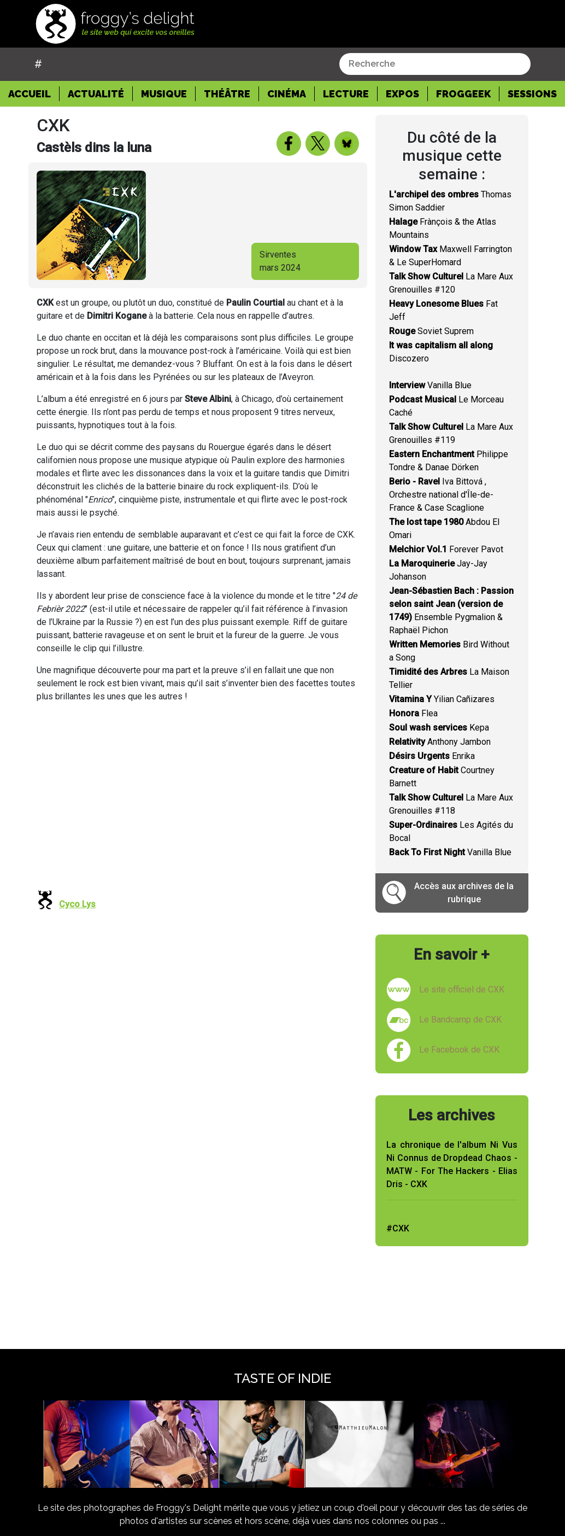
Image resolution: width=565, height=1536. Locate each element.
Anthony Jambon (440, 742)
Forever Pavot (446, 549)
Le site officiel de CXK (461, 989)
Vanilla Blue (430, 385)
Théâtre (227, 94)
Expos (402, 94)
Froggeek (463, 94)
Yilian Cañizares (442, 699)
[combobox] (435, 64)
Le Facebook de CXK (459, 1049)
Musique (164, 94)
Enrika (432, 756)
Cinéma (286, 94)
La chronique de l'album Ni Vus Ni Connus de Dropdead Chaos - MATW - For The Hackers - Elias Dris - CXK (451, 1164)
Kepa (439, 727)
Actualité (96, 94)
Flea (413, 713)
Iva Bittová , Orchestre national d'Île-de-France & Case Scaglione (441, 494)
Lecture (346, 94)
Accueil (34, 93)
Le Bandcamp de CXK (460, 1019)
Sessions (532, 94)
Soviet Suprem (431, 331)
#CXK (397, 1228)
